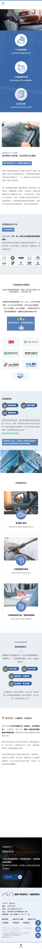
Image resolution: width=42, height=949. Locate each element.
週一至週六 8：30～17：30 (20, 914)
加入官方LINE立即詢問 (9, 433)
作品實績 (5, 923)
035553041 (11, 906)
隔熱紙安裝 (5, 928)
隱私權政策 (7, 935)
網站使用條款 (16, 935)
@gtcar (12, 903)
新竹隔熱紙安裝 (16, 928)
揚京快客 (14, 933)
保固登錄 (16, 923)
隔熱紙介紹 (32, 919)
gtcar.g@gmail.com (14, 909)
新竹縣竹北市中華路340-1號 (17, 911)
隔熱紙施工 (5, 930)
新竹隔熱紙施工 (16, 930)
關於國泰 (5, 919)
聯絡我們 (26, 923)
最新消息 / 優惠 (18, 919)
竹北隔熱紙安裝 (27, 928)
